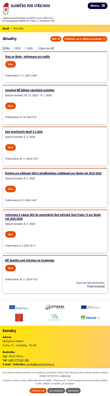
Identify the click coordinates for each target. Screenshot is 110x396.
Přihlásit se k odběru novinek (85, 39)
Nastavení (73, 390)
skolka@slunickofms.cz (40, 364)
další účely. (66, 375)
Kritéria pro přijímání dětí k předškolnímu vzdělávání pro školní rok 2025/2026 (53, 173)
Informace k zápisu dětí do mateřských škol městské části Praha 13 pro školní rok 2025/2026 (53, 217)
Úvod (6, 28)
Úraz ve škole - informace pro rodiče (27, 56)
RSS (56, 39)
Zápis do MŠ (46, 48)
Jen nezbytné (56, 390)
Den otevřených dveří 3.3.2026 (24, 132)
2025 (18, 48)
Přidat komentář (96, 286)
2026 (30, 48)
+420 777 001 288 (18, 360)
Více (10, 64)
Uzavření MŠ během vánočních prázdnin (29, 90)
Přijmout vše (38, 390)
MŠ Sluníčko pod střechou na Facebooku (29, 260)
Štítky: (6, 48)
